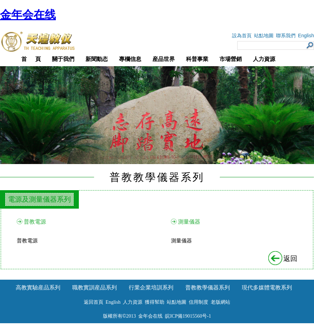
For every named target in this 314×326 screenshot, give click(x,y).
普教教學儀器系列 (207, 287)
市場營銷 (230, 59)
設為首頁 (242, 35)
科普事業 (197, 59)
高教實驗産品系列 (38, 287)
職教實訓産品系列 (94, 287)
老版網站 (220, 302)
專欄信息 (130, 59)
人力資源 (264, 59)
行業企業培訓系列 (151, 287)
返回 (283, 258)
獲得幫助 (154, 302)
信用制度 (198, 302)
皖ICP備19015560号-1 (188, 316)
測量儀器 (189, 222)
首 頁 (31, 59)
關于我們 (63, 59)
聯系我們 (286, 35)
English (306, 35)
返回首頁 (93, 302)
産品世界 (163, 59)
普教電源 (35, 222)
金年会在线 (28, 14)
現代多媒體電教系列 (267, 287)
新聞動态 (96, 59)
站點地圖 (264, 35)
